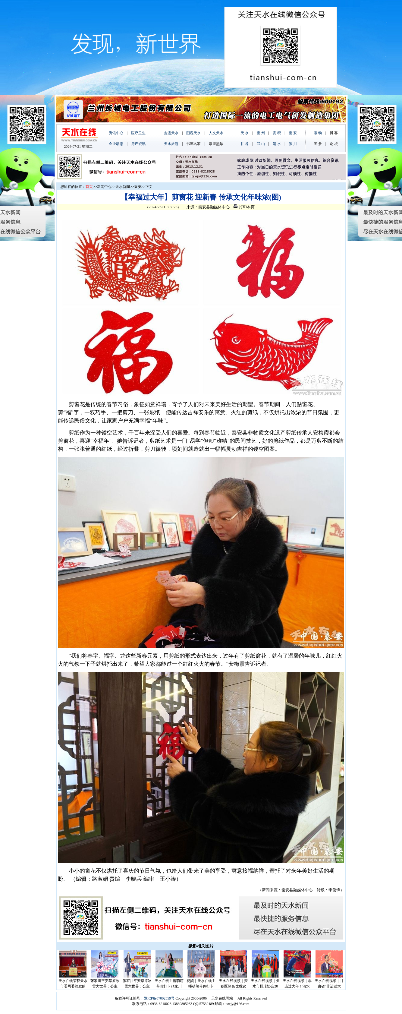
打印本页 (244, 207)
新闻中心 (104, 187)
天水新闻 (122, 187)
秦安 (137, 187)
